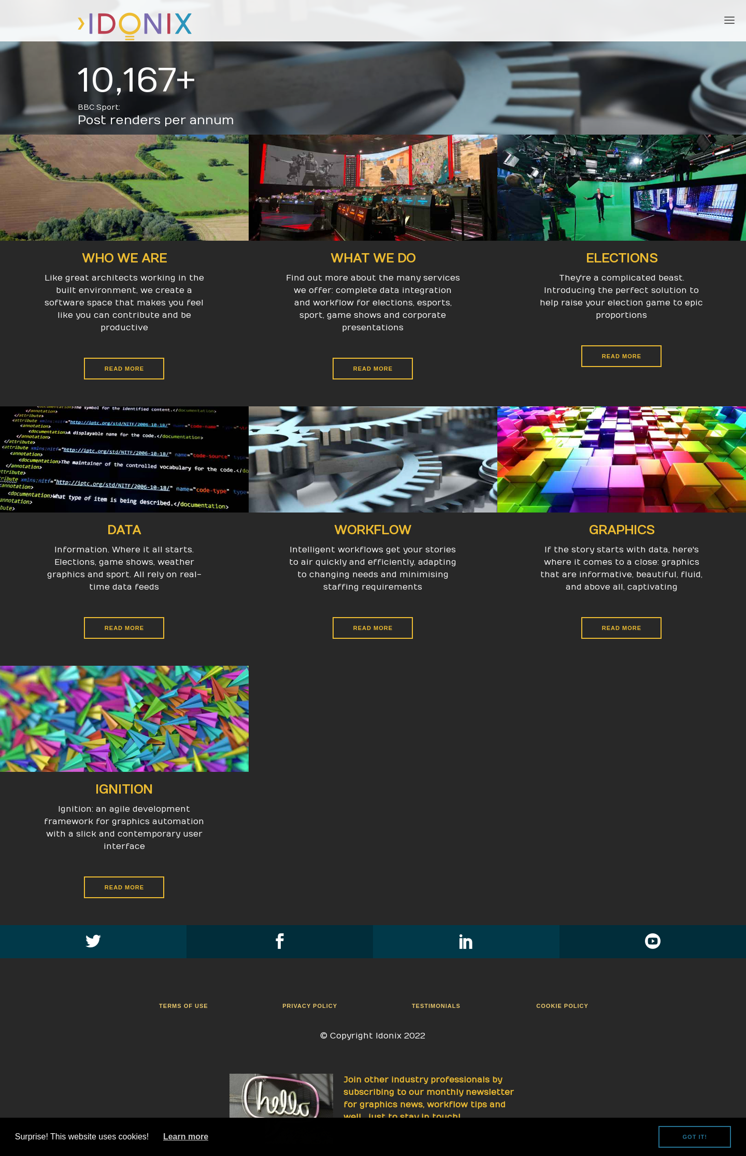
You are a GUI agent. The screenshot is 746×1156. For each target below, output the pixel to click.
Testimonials (436, 1006)
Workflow (372, 530)
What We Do (373, 258)
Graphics (621, 530)
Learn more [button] (185, 1136)
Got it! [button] (695, 1137)
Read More (373, 368)
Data (124, 530)
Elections (621, 258)
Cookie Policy (562, 1006)
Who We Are (124, 258)
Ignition (124, 789)
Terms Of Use (183, 1006)
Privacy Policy (309, 1006)
